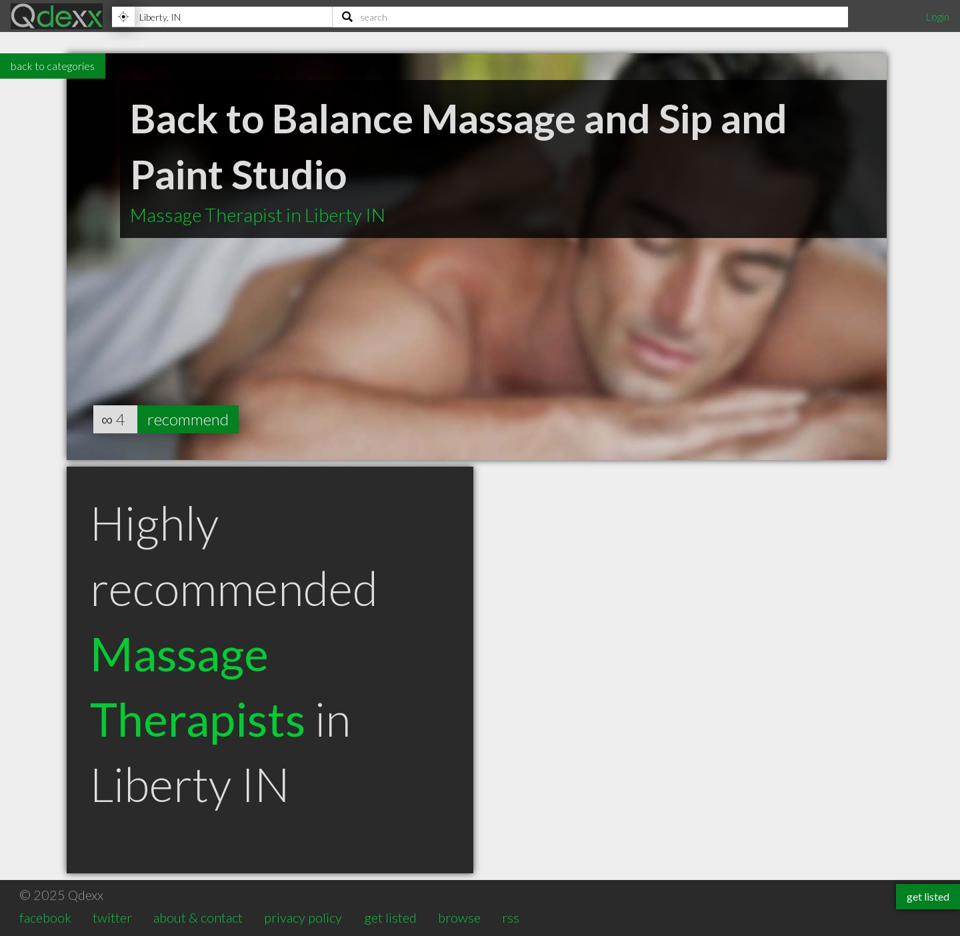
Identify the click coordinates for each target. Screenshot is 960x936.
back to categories (53, 65)
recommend (188, 419)
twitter (112, 917)
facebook (45, 917)
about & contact (198, 917)
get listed (390, 917)
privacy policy (303, 917)
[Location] (222, 17)
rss (510, 917)
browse (459, 917)
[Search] (590, 17)
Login (937, 16)
